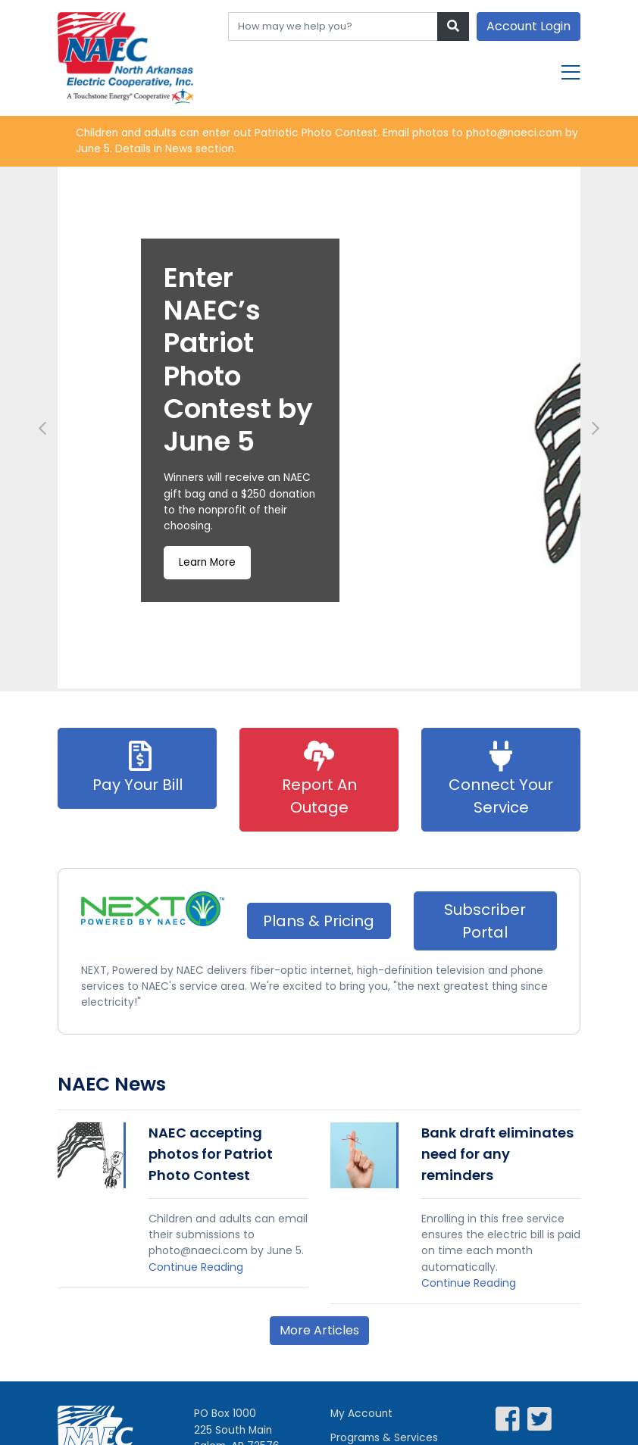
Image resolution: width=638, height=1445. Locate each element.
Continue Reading (196, 1271)
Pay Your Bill (137, 768)
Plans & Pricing (318, 921)
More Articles (319, 1335)
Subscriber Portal (485, 922)
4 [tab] (341, 677)
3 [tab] (326, 677)
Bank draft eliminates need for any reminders (497, 1156)
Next (595, 429)
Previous (42, 429)
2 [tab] (311, 677)
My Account (362, 1419)
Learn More (208, 566)
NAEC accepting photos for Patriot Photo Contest (211, 1156)
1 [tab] (296, 677)
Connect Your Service (501, 780)
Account (528, 26)
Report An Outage (319, 780)
